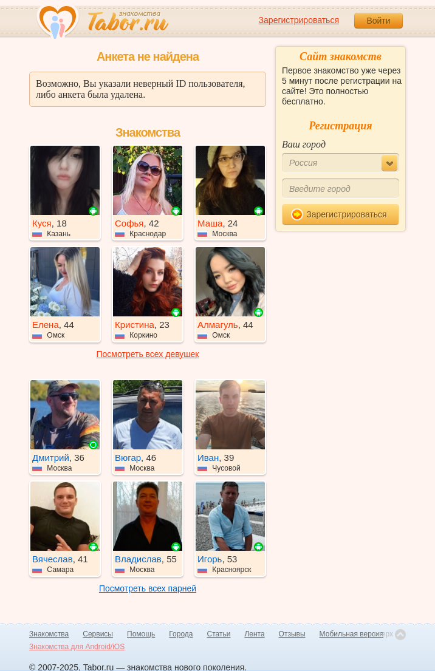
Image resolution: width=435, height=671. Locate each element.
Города (181, 634)
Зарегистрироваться (299, 20)
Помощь (141, 634)
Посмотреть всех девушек (148, 354)
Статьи (219, 634)
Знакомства (49, 634)
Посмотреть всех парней (147, 588)
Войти (378, 21)
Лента (254, 634)
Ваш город (304, 144)
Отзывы (292, 634)
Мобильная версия (352, 634)
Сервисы (98, 634)
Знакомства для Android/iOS (77, 646)
